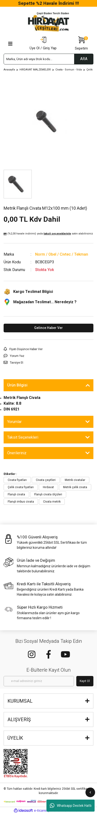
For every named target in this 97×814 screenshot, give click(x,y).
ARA (83, 59)
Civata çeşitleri (46, 480)
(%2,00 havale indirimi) (48, 234)
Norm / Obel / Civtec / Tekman (61, 254)
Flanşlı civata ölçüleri (48, 494)
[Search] (48, 59)
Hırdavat (48, 487)
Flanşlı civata (16, 494)
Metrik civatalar (75, 480)
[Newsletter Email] (39, 681)
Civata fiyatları (17, 480)
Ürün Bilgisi (17, 385)
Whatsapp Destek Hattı (70, 805)
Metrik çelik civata (75, 487)
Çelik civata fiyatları (21, 487)
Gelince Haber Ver (48, 328)
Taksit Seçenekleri (22, 437)
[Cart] (81, 43)
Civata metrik (52, 501)
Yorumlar (14, 421)
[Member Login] (43, 44)
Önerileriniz (16, 453)
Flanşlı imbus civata (21, 501)
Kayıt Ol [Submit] (85, 681)
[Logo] (48, 22)
